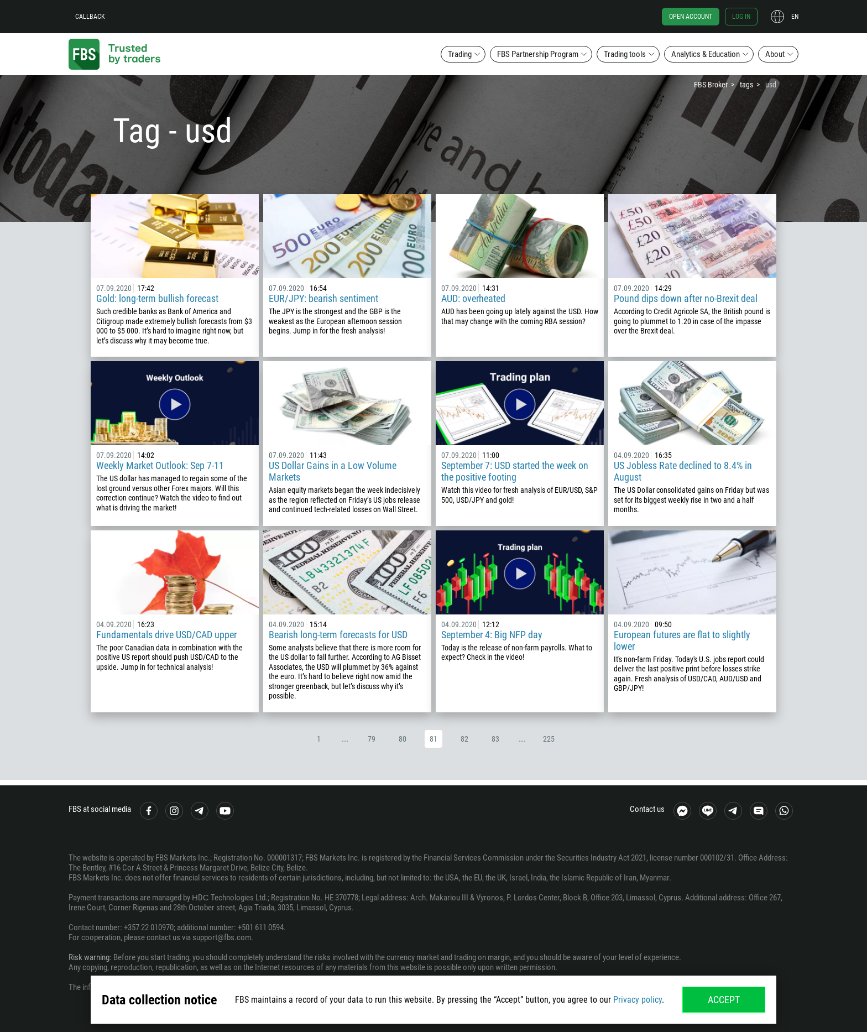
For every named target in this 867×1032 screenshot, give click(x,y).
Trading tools (625, 54)
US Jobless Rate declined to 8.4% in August (683, 471)
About (775, 54)
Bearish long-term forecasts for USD (338, 634)
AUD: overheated (473, 298)
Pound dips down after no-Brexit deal (686, 298)
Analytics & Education (705, 54)
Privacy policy (637, 999)
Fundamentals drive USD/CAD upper (166, 634)
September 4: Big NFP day (491, 634)
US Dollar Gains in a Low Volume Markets (332, 471)
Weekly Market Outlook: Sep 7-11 (160, 465)
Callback (90, 16)
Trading (460, 54)
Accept (724, 999)
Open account (690, 16)
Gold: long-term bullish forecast (157, 298)
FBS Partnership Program (537, 54)
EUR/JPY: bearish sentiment (323, 298)
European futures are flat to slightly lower (682, 640)
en (794, 16)
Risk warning (89, 957)
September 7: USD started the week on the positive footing (514, 471)
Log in (741, 16)
